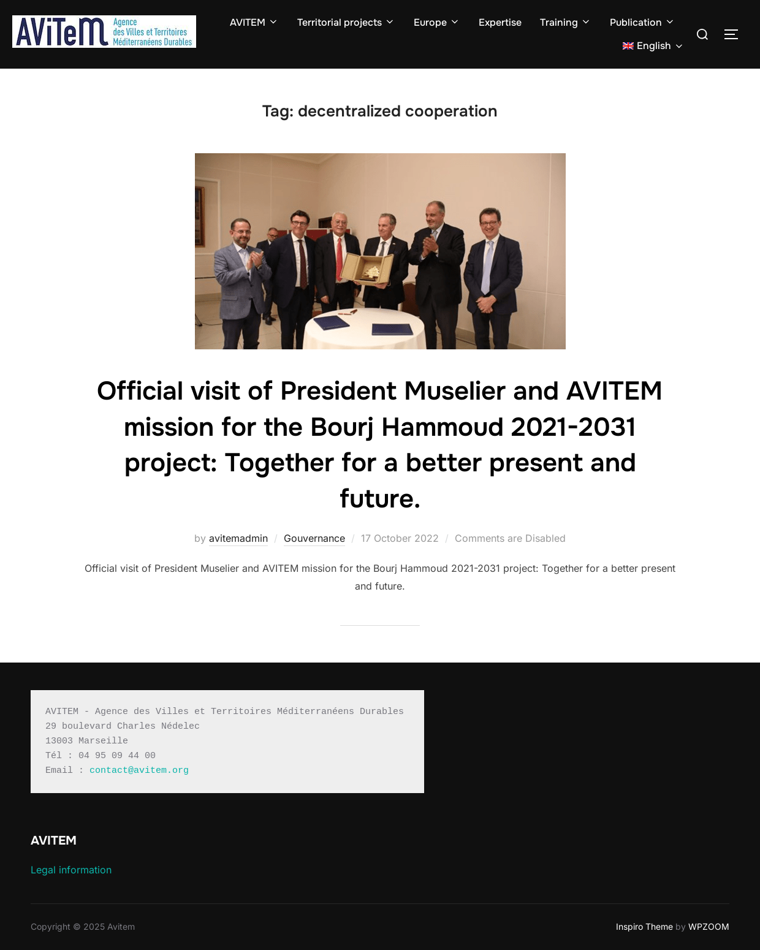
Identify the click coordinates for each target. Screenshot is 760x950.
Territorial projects (346, 22)
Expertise (500, 22)
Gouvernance (314, 538)
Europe (437, 22)
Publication (642, 22)
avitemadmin (238, 538)
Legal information (71, 870)
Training (565, 22)
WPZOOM (708, 926)
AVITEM (254, 22)
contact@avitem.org (139, 771)
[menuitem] (654, 46)
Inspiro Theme (644, 926)
